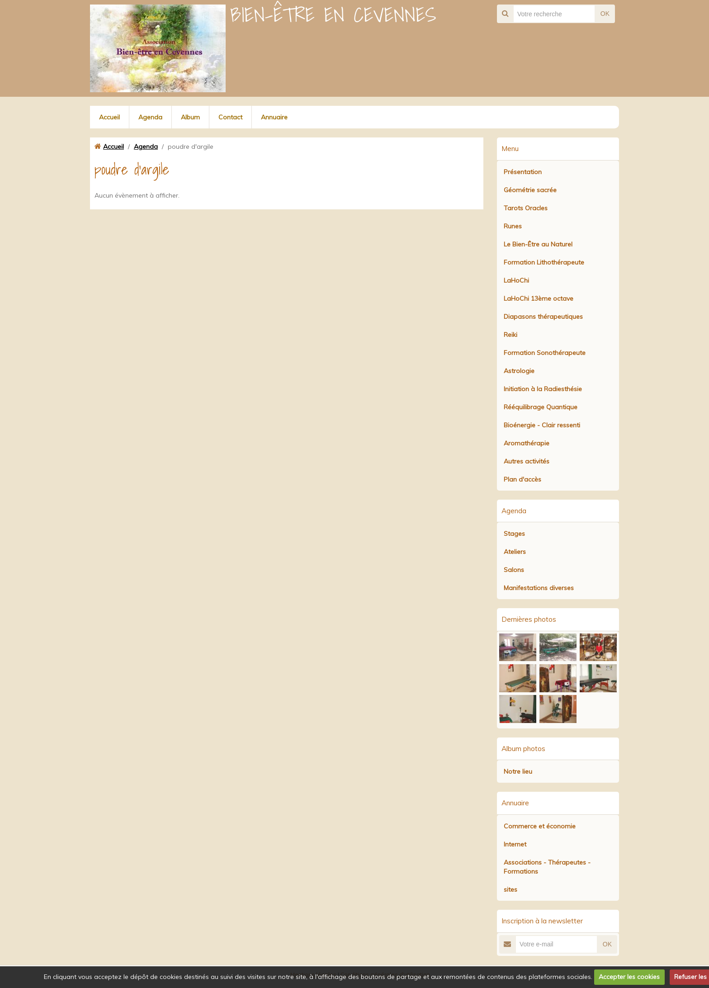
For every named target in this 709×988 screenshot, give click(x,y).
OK (605, 13)
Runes (513, 226)
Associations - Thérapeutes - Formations (547, 866)
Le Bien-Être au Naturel (538, 244)
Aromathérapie (526, 443)
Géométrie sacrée (530, 190)
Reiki (510, 335)
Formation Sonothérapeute (545, 353)
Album (190, 117)
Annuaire (274, 117)
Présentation (523, 172)
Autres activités (526, 461)
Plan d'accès (522, 479)
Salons (514, 570)
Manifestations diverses (539, 588)
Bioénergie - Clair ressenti (542, 425)
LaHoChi (516, 280)
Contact (230, 117)
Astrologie (519, 371)
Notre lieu (518, 771)
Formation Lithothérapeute (544, 262)
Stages (514, 533)
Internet (515, 844)
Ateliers (515, 552)
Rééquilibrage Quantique (540, 407)
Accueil (109, 117)
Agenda (150, 117)
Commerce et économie (540, 826)
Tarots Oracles (526, 208)
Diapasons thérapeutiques (543, 316)
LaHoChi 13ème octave (538, 298)
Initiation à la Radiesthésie (543, 389)
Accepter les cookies (629, 977)
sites (510, 889)
